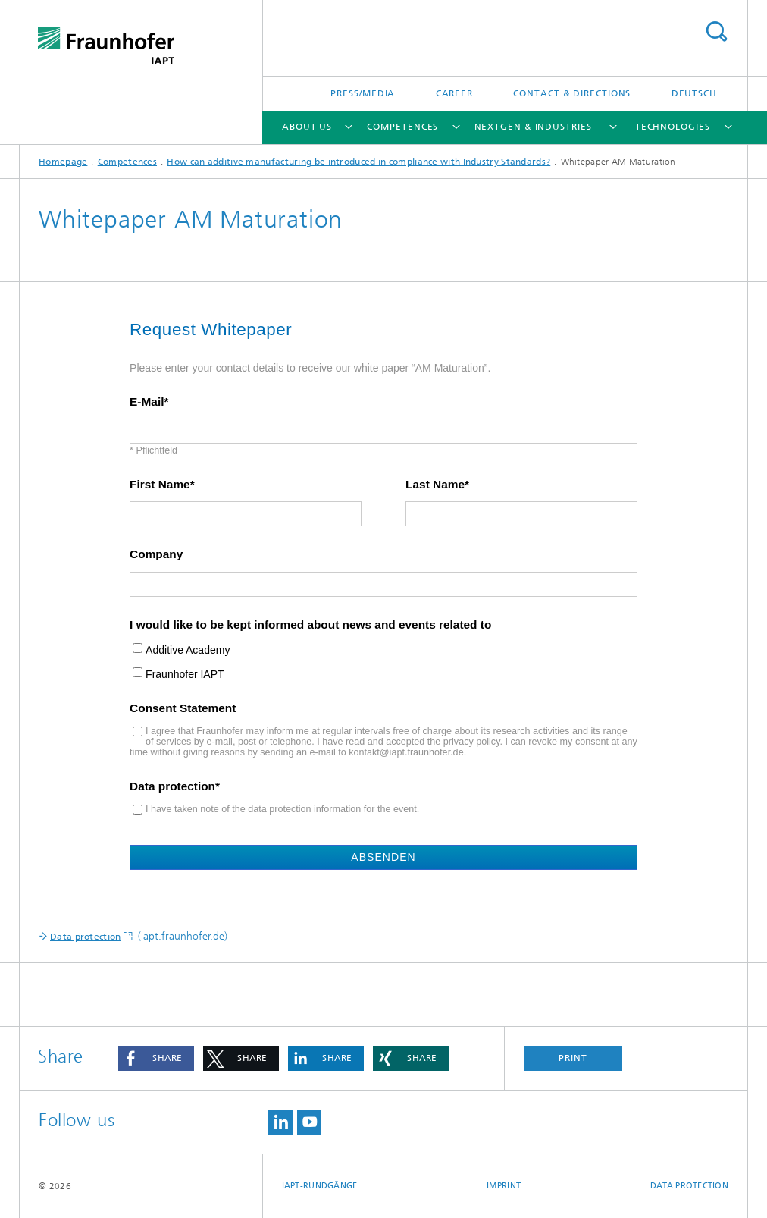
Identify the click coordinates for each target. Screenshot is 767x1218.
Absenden (383, 857)
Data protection (172, 786)
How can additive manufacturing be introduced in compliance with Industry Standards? (358, 161)
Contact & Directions (572, 93)
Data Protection (689, 1186)
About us (307, 126)
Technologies (672, 126)
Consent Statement (183, 708)
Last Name (435, 485)
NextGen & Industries (533, 126)
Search (716, 31)
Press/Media (362, 93)
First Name (160, 485)
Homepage (63, 161)
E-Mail (147, 402)
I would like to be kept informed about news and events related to (310, 625)
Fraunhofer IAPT (185, 674)
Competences (402, 126)
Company (156, 554)
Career (454, 93)
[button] (156, 1058)
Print (573, 1058)
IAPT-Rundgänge (320, 1186)
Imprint (504, 1186)
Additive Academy (188, 650)
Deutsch (694, 93)
